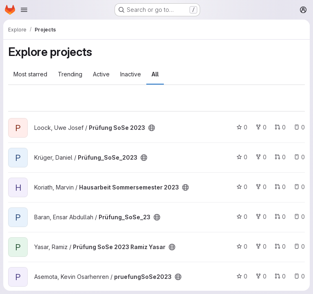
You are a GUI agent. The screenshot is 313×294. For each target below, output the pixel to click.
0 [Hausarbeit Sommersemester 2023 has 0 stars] (241, 186)
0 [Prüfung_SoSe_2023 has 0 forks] (261, 157)
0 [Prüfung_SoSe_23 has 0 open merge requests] (280, 216)
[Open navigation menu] (24, 9)
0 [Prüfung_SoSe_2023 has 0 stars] (241, 157)
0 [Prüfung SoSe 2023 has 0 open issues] (299, 127)
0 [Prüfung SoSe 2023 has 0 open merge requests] (280, 127)
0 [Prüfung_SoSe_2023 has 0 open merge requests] (280, 157)
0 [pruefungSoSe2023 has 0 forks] (261, 276)
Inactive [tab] (130, 74)
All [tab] (155, 74)
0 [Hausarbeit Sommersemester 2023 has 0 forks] (261, 186)
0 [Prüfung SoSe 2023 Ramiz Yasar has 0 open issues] (299, 246)
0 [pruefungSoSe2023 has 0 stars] (241, 276)
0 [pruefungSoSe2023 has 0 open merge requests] (280, 276)
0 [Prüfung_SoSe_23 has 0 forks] (261, 216)
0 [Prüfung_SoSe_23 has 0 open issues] (299, 216)
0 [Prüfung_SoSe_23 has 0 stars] (241, 216)
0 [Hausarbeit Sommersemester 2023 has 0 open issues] (299, 186)
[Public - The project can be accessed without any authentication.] (151, 128)
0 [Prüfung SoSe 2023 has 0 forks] (261, 127)
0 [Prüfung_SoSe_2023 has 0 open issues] (299, 157)
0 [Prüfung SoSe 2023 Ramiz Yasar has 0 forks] (261, 246)
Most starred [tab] (30, 74)
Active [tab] (101, 74)
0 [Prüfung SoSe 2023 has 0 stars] (241, 127)
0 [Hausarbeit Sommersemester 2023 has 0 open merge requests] (280, 186)
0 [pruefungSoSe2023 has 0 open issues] (299, 276)
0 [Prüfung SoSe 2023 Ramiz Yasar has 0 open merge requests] (280, 246)
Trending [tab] (70, 74)
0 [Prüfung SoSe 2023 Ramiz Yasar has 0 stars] (241, 246)
